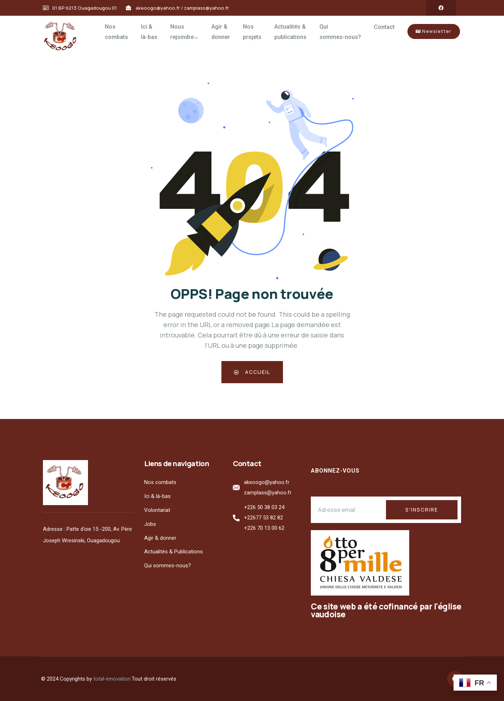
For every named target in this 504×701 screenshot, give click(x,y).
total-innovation (112, 679)
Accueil (252, 372)
